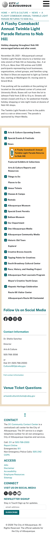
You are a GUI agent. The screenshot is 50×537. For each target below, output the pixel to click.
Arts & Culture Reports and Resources (22, 169)
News (35, 12)
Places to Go (14, 182)
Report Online (10, 445)
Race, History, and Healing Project (25, 269)
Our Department (16, 223)
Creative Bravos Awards (20, 252)
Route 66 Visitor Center (20, 292)
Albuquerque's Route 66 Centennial (26, 298)
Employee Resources (14, 474)
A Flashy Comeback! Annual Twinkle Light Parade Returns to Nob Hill (27, 153)
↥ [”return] (25, 414)
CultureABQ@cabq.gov (15, 366)
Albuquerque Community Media (24, 234)
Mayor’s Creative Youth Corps (22, 281)
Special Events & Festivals (21, 138)
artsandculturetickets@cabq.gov (19, 396)
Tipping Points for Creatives (21, 257)
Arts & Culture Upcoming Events (24, 132)
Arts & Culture (19, 12)
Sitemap (8, 477)
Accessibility (10, 471)
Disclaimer (9, 468)
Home (4, 12)
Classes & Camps (16, 194)
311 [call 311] (10, 442)
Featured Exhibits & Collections (24, 162)
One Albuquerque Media (20, 228)
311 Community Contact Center (23, 424)
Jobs (6, 465)
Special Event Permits (19, 211)
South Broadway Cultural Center (24, 263)
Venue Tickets (15, 188)
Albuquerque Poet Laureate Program (26, 275)
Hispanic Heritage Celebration (23, 286)
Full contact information (14, 375)
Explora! (12, 246)
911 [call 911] (19, 448)
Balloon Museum (16, 217)
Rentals (11, 200)
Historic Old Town (16, 240)
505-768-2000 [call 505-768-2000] (22, 442)
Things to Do (14, 176)
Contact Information (16, 331)
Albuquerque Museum (19, 205)
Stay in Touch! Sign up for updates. (21, 503)
